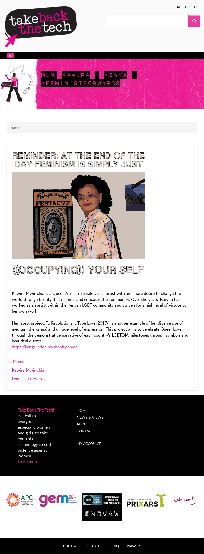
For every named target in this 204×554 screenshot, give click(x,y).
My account (89, 443)
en (177, 7)
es (195, 7)
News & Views (90, 417)
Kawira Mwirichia (28, 370)
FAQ (115, 546)
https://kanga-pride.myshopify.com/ (44, 347)
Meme (18, 361)
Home (14, 127)
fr (187, 7)
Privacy (134, 546)
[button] (10, 55)
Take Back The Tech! (36, 410)
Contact (85, 430)
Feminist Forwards (28, 379)
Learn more (28, 461)
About (83, 423)
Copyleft (95, 546)
